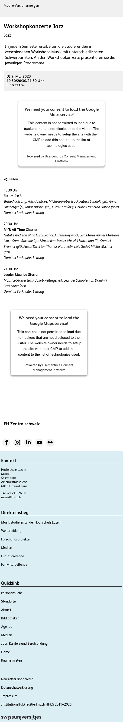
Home (5, 652)
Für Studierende (12, 556)
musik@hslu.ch (11, 497)
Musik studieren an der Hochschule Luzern (31, 522)
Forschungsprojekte (15, 539)
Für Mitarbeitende (14, 564)
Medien (6, 547)
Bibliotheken (10, 618)
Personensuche (12, 593)
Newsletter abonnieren (17, 679)
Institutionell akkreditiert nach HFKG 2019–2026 (36, 704)
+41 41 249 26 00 (13, 493)
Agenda (6, 626)
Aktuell (6, 610)
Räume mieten (11, 660)
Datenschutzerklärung (17, 687)
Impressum (9, 696)
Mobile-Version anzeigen (21, 5)
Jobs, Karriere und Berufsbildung (24, 643)
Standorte (8, 601)
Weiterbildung (11, 531)
